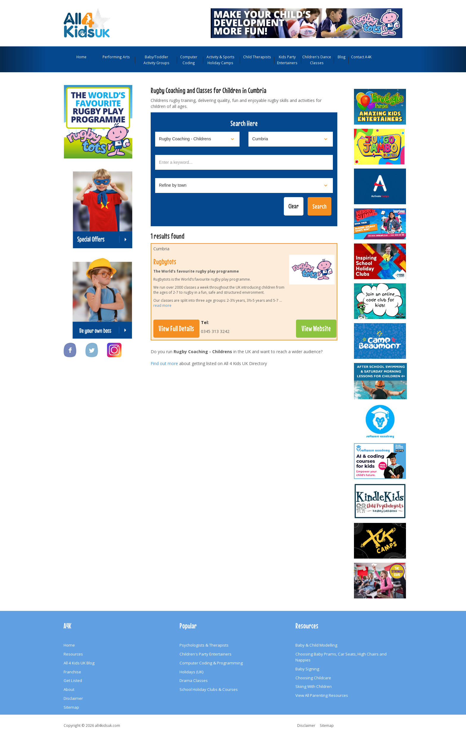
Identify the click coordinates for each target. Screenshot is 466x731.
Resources (73, 654)
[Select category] (197, 139)
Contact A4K (361, 56)
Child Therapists (257, 56)
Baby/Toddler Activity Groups (156, 59)
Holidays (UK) (192, 672)
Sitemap (71, 707)
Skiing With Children (313, 686)
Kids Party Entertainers (287, 59)
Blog (342, 56)
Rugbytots (164, 261)
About (69, 689)
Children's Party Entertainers (206, 654)
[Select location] (290, 139)
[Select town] (244, 185)
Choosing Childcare (313, 677)
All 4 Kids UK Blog (79, 663)
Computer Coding (188, 59)
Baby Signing (307, 669)
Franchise (72, 672)
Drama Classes (194, 680)
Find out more (164, 363)
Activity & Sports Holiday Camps (220, 59)
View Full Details (176, 328)
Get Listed (73, 680)
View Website (316, 328)
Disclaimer (73, 698)
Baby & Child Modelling (316, 645)
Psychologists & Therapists (204, 645)
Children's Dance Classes (316, 59)
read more (162, 305)
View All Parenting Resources (321, 695)
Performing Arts (116, 56)
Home (81, 56)
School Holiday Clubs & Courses (209, 689)
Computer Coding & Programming (211, 663)
